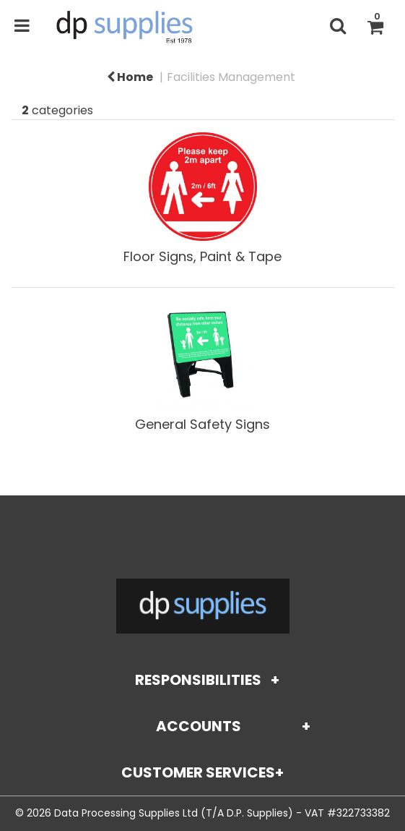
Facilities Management (231, 77)
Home (130, 77)
